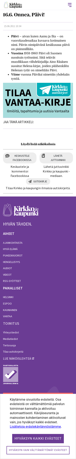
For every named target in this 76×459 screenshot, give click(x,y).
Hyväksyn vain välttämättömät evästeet (38, 450)
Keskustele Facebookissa (22, 158)
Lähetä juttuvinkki (57, 158)
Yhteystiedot (11, 332)
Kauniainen (10, 310)
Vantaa (7, 316)
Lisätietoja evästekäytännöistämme (35, 427)
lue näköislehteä (17, 358)
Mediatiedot (10, 339)
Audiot (7, 268)
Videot (7, 274)
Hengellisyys (11, 262)
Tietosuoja (9, 345)
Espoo (7, 303)
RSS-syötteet (12, 281)
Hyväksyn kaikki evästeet (38, 438)
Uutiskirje (40, 181)
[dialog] (38, 426)
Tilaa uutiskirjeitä (13, 351)
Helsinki (8, 297)
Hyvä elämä (10, 249)
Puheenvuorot (12, 255)
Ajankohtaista (12, 243)
